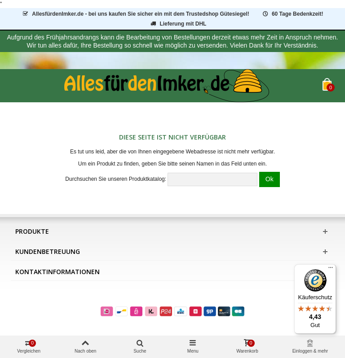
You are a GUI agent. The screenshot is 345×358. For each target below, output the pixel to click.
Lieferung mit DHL (178, 24)
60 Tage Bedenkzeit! (292, 14)
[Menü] (330, 269)
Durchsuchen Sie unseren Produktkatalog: (115, 179)
